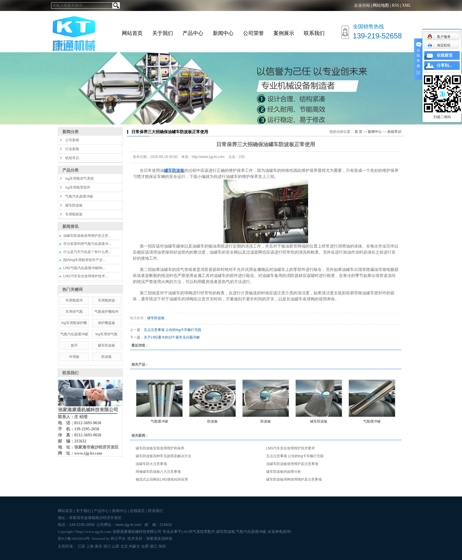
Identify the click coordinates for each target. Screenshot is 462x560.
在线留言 (137, 511)
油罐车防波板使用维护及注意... (87, 236)
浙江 (107, 546)
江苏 (81, 546)
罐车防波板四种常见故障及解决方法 (163, 456)
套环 (74, 345)
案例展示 (283, 33)
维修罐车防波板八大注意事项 (158, 472)
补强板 (74, 357)
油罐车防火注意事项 (151, 464)
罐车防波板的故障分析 (283, 472)
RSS (395, 5)
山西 (115, 546)
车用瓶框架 (74, 214)
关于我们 (162, 33)
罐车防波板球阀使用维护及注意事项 (294, 479)
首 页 (358, 132)
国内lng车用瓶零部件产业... (84, 260)
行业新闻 (72, 149)
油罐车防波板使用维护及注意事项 (292, 464)
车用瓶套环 (74, 300)
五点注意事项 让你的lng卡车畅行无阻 (172, 330)
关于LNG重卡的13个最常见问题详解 (172, 337)
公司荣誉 (253, 33)
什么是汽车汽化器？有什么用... (87, 252)
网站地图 (381, 5)
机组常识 (72, 158)
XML (406, 5)
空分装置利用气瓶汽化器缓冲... (87, 244)
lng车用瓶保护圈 (74, 323)
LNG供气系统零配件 (198, 531)
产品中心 (192, 33)
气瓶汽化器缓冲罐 (79, 196)
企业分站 (362, 5)
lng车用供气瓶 (107, 334)
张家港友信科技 (159, 538)
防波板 (106, 357)
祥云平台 (118, 538)
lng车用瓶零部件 (77, 187)
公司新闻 (72, 140)
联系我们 (314, 33)
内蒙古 (134, 546)
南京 (98, 546)
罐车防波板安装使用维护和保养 (160, 448)
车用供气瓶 (74, 312)
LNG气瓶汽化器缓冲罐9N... (84, 268)
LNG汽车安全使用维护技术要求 (290, 448)
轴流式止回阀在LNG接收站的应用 (162, 479)
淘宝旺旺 (439, 45)
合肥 (145, 546)
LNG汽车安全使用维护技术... (85, 276)
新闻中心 (223, 33)
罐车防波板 (74, 205)
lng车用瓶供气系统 (79, 178)
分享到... (444, 65)
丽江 (153, 546)
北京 (124, 546)
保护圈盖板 (106, 323)
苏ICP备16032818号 (74, 538)
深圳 (162, 546)
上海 (90, 546)
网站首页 (132, 33)
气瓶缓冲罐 (159, 421)
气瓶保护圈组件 (106, 312)
